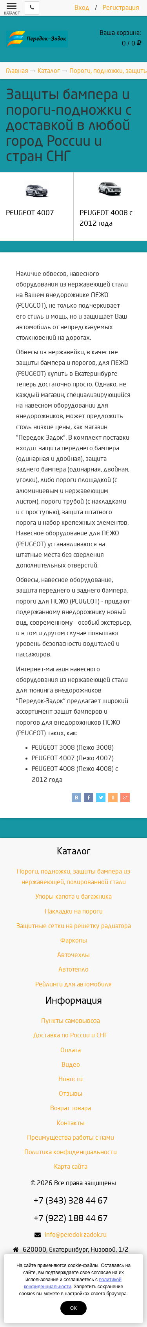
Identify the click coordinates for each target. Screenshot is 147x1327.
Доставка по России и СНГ (70, 1035)
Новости (70, 1079)
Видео (71, 1064)
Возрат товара (70, 1108)
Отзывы (70, 1093)
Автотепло (73, 969)
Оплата (70, 1050)
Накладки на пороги (74, 911)
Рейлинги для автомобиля (73, 984)
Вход (81, 7)
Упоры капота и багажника (73, 896)
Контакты (71, 1123)
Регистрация (121, 7)
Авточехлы (73, 955)
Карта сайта (70, 1166)
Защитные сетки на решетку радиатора (73, 926)
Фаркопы (73, 940)
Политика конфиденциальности (70, 1152)
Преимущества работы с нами (70, 1137)
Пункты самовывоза (70, 1020)
